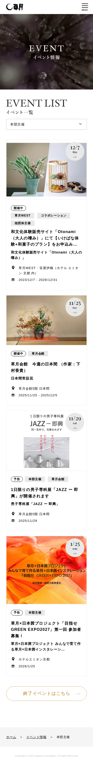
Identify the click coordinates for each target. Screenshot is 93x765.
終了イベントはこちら (46, 693)
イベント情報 (36, 737)
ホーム (11, 737)
